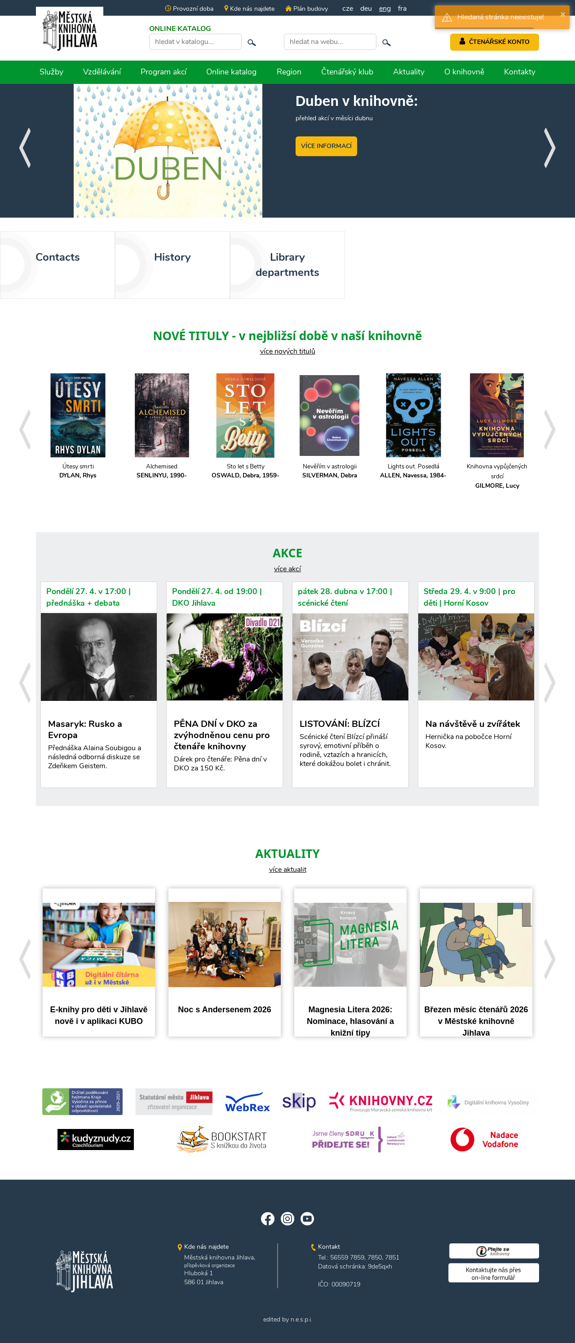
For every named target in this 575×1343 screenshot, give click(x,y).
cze (347, 8)
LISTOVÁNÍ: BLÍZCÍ (350, 745)
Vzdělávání (102, 71)
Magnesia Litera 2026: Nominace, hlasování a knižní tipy (350, 1021)
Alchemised (162, 471)
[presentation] (24, 145)
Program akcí (163, 71)
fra (402, 8)
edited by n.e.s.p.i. (287, 1319)
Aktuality (409, 71)
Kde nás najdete (249, 8)
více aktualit (287, 870)
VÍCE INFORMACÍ (326, 146)
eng (385, 8)
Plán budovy (306, 8)
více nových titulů (287, 351)
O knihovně (464, 71)
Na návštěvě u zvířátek (476, 736)
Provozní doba (189, 8)
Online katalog (231, 71)
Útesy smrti (78, 471)
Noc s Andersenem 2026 (224, 1009)
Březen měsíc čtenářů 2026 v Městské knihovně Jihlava (476, 1021)
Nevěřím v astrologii (329, 471)
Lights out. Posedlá (413, 471)
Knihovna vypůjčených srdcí (497, 476)
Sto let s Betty (246, 471)
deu (366, 8)
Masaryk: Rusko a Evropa (99, 751)
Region (289, 71)
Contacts (57, 257)
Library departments (287, 265)
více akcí (287, 569)
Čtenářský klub (347, 71)
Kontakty (519, 71)
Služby (51, 71)
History (172, 257)
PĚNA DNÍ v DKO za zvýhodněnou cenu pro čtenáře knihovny (224, 747)
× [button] (563, 13)
